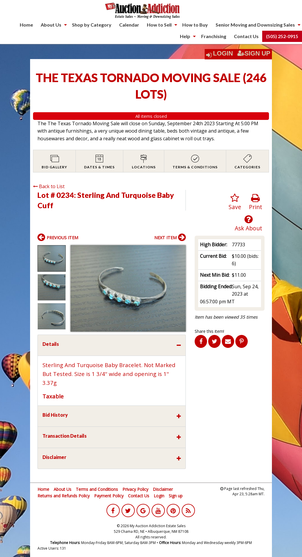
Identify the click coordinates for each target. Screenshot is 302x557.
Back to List (49, 186)
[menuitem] (26, 24)
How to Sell (159, 24)
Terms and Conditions (97, 489)
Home (26, 24)
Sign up (176, 496)
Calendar (129, 24)
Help (185, 36)
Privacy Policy (135, 489)
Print (255, 202)
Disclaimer (163, 489)
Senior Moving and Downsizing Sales (255, 24)
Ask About (248, 223)
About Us (51, 24)
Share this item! (209, 331)
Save (235, 202)
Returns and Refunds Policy (63, 496)
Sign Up (253, 53)
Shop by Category (91, 24)
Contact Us (246, 36)
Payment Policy (109, 496)
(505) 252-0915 (282, 36)
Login (223, 53)
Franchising (213, 36)
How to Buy (195, 24)
